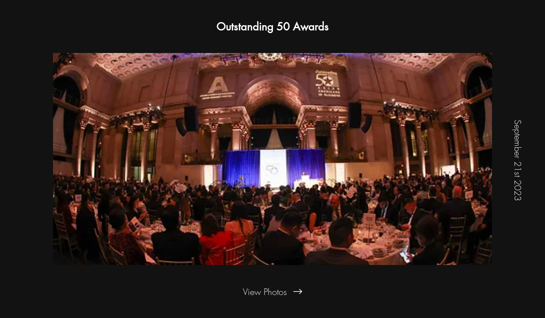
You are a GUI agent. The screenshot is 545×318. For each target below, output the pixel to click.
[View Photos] (272, 291)
